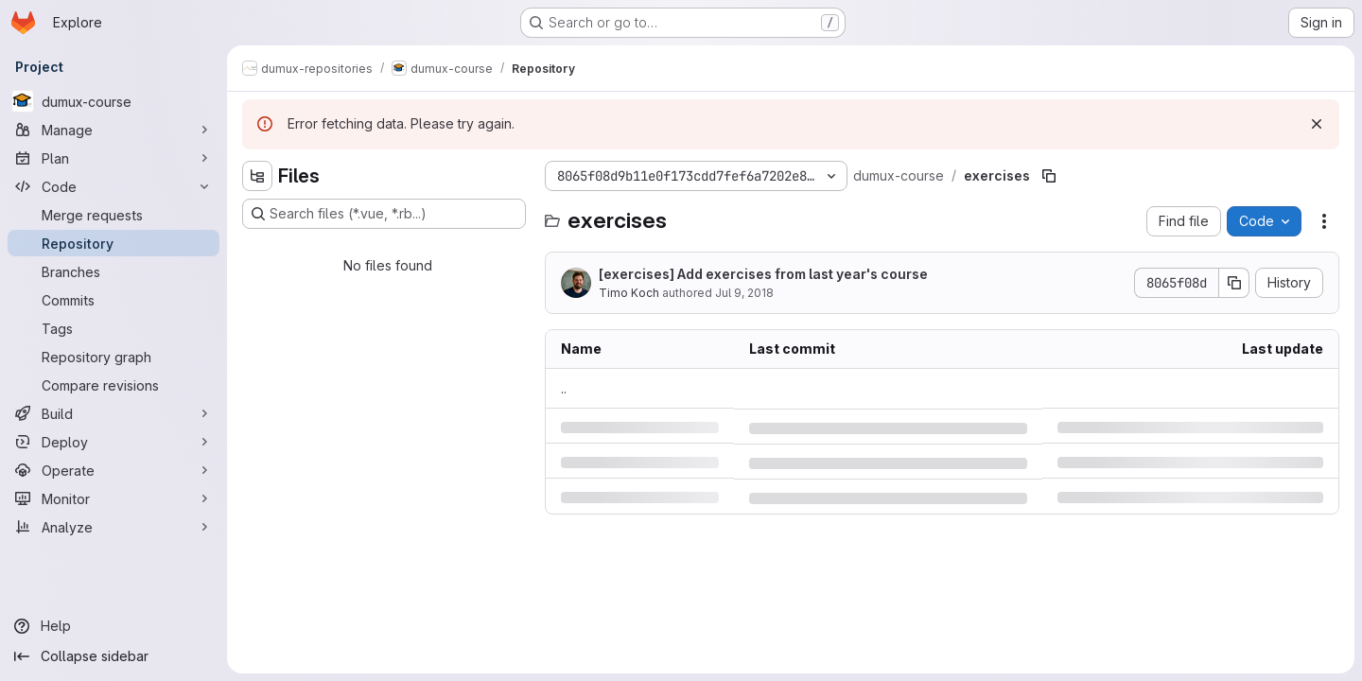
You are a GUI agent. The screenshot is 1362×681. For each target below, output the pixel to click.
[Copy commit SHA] (1234, 283)
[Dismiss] (1316, 124)
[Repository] (113, 243)
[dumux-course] (113, 101)
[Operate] (113, 470)
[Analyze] (113, 527)
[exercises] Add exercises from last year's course (763, 274)
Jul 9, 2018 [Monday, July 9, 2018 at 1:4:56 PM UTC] (744, 293)
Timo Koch (629, 293)
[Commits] (113, 300)
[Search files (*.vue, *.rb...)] (384, 214)
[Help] (113, 626)
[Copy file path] (1049, 176)
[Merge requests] (113, 214)
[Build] (113, 413)
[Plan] (113, 158)
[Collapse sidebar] (113, 656)
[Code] (113, 186)
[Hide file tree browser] (257, 176)
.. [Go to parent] (564, 388)
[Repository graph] (113, 356)
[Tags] (113, 328)
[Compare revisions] (113, 385)
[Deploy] (113, 441)
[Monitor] (113, 498)
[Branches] (113, 271)
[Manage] (113, 129)
